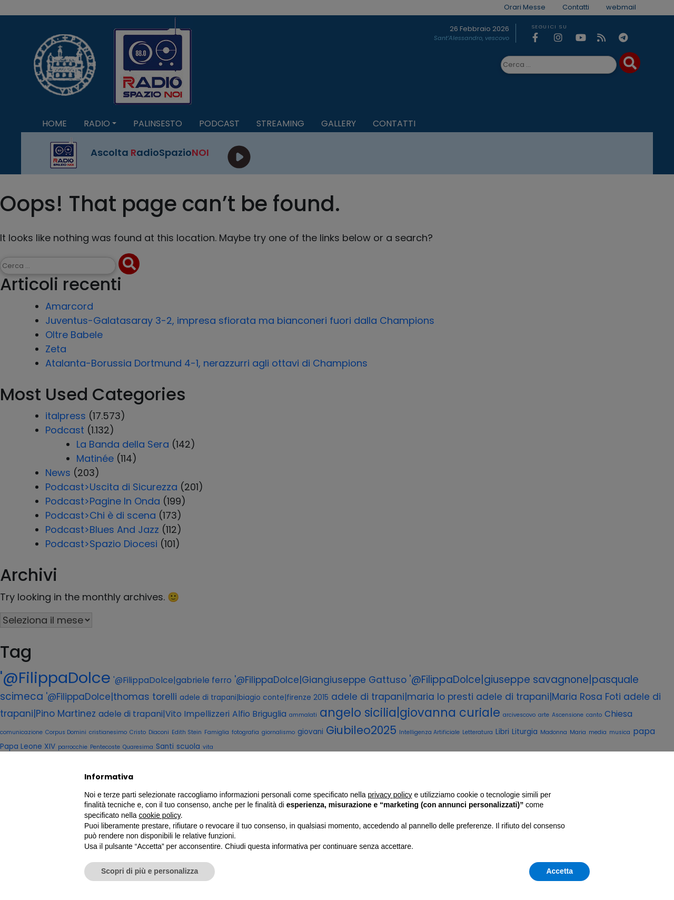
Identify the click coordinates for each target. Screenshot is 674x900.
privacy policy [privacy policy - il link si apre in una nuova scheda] (390, 794)
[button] (584, 776)
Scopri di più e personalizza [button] (149, 871)
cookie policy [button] (160, 815)
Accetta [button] (559, 871)
